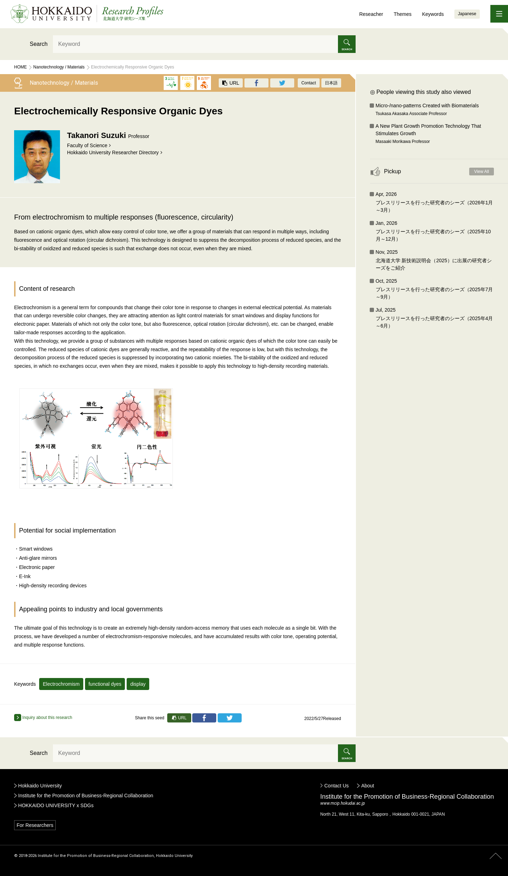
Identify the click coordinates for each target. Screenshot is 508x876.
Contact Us (336, 785)
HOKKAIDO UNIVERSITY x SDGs (56, 805)
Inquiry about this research (43, 717)
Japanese (467, 13)
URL (230, 83)
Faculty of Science (87, 145)
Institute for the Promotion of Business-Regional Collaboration (85, 795)
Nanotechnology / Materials (58, 67)
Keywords (432, 14)
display (138, 684)
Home (20, 67)
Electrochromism (61, 684)
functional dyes (105, 684)
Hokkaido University (40, 785)
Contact (308, 82)
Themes (403, 14)
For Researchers (35, 825)
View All (481, 171)
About (367, 785)
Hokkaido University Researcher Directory (113, 152)
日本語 (331, 82)
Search (39, 44)
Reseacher (371, 14)
